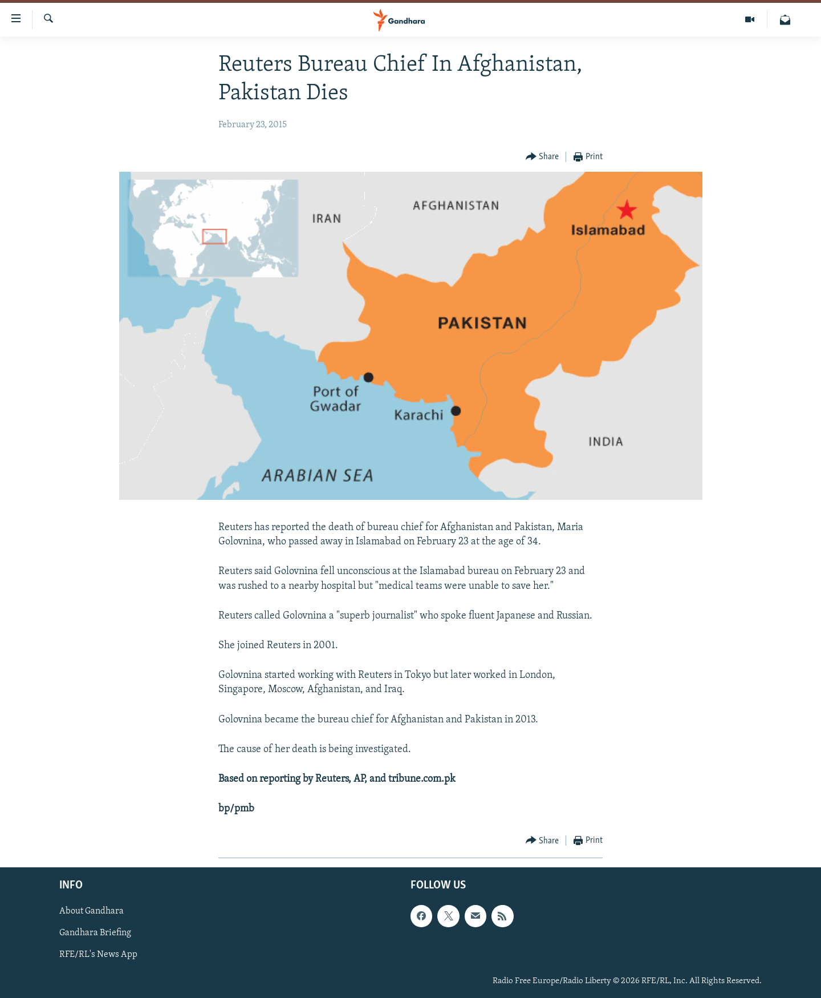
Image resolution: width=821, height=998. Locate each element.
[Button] (542, 157)
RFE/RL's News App (98, 955)
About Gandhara (91, 911)
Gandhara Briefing (95, 933)
